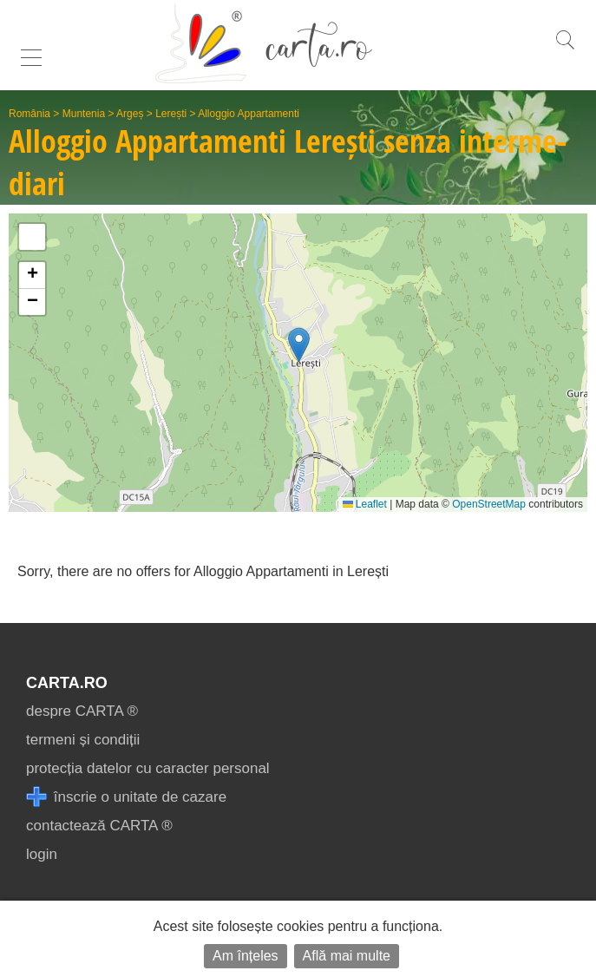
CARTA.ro (67, 683)
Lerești (171, 114)
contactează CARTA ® (99, 825)
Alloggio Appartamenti (248, 114)
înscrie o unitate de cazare (126, 797)
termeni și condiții (83, 739)
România (29, 114)
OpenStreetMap (489, 504)
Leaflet (365, 504)
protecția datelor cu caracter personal (148, 768)
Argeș (129, 114)
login (41, 854)
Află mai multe (346, 955)
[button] (299, 345)
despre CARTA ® (82, 711)
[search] (565, 49)
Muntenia (83, 114)
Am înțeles (245, 955)
